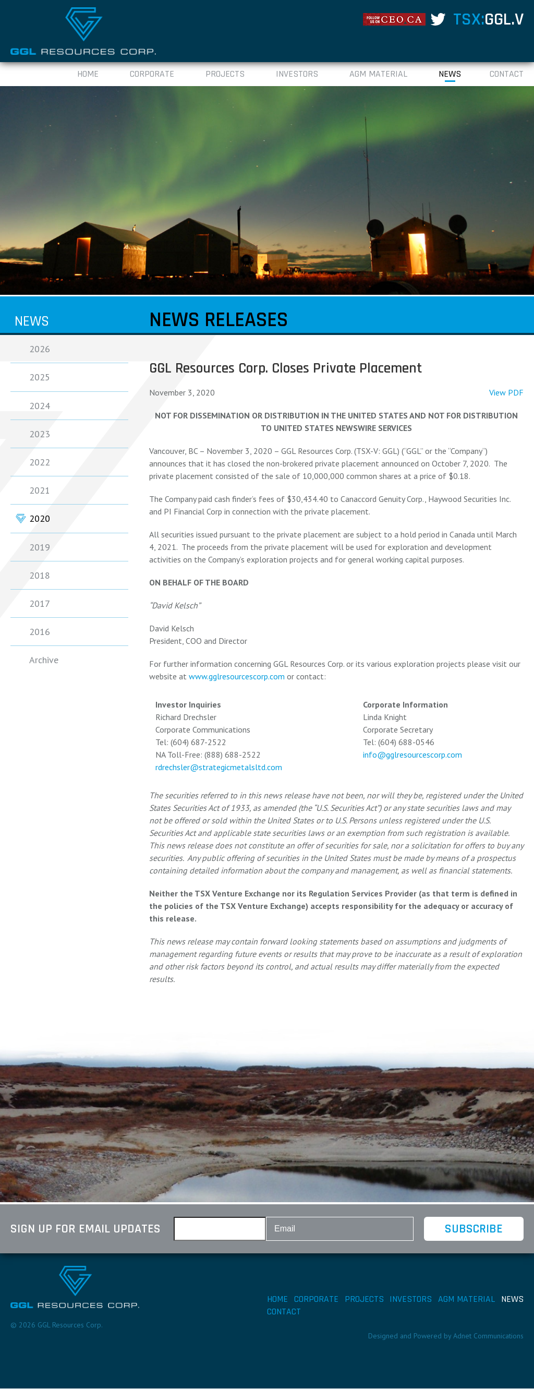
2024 (39, 406)
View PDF (506, 393)
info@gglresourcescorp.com (412, 755)
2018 (39, 575)
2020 (39, 519)
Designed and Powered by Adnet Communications (446, 1336)
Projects (225, 74)
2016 (39, 632)
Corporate (152, 74)
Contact (507, 74)
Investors (297, 74)
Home (88, 74)
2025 (39, 378)
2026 (39, 349)
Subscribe (473, 1229)
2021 (39, 490)
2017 (39, 603)
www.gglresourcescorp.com (237, 677)
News (450, 74)
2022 (39, 462)
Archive (43, 660)
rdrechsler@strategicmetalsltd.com (218, 767)
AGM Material (378, 74)
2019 (39, 547)
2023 (39, 434)
